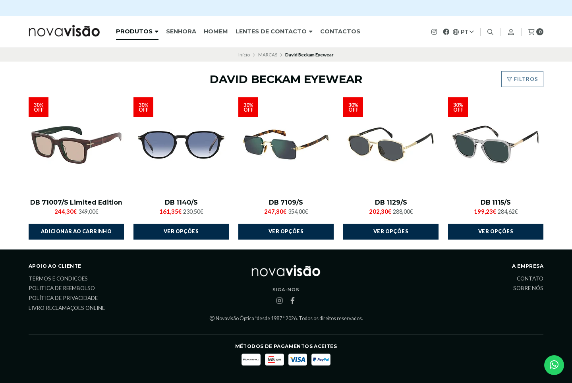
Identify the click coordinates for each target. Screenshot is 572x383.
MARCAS (267, 54)
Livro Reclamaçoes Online (67, 308)
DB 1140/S (181, 202)
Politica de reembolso (62, 288)
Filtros (522, 79)
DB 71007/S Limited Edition (76, 202)
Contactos (340, 31)
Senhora (181, 31)
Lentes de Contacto (274, 31)
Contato (530, 279)
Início (244, 54)
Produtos (137, 31)
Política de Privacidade (63, 298)
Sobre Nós (528, 288)
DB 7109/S (286, 202)
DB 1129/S (391, 202)
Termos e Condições (58, 279)
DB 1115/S (496, 202)
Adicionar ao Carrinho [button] (76, 231)
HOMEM (216, 31)
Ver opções (181, 231)
